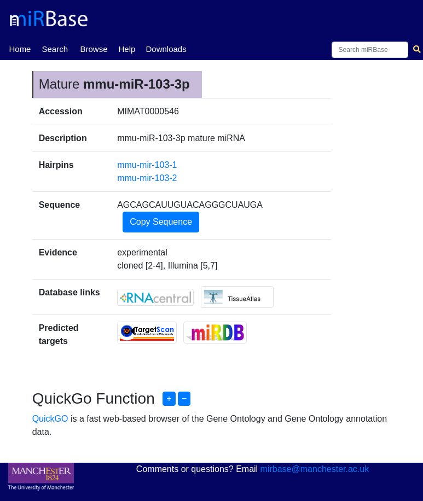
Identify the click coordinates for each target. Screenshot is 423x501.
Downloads (166, 49)
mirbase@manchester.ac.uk (314, 469)
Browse (93, 49)
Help (126, 49)
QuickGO (50, 418)
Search (55, 49)
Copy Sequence (161, 221)
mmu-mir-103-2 (147, 178)
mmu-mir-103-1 (147, 165)
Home (19, 48)
